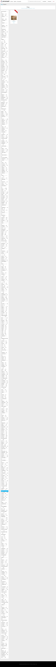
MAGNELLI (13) (4, 417)
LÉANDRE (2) (4, 383)
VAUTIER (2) (4, 625)
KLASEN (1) (3, 347)
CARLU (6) (3, 126)
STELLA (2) (3, 576)
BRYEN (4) (3, 112)
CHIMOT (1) (4, 151)
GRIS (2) (3, 285)
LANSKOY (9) (4, 371)
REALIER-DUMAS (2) (4, 512)
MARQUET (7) (4, 429)
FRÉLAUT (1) (3, 258)
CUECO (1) (3, 183)
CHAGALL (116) (4, 137)
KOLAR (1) (3, 356)
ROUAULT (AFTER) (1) (4, 530)
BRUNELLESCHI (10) (3, 109)
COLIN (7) (3, 166)
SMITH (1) (3, 562)
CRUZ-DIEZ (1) (4, 181)
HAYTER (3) (4, 302)
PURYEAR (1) (4, 497)
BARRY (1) (3, 56)
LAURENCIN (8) (4, 374)
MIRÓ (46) (3, 444)
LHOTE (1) (3, 397)
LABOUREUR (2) (4, 367)
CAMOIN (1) (4, 121)
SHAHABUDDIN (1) (3, 556)
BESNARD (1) (4, 70)
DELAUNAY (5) (4, 197)
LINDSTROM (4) (4, 402)
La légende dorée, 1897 (14, 22)
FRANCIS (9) (3, 256)
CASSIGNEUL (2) (4, 133)
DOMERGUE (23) (4, 216)
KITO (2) (3, 346)
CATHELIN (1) (4, 134)
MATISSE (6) (4, 437)
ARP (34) (3, 42)
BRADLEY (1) (4, 94)
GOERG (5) (4, 276)
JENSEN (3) (3, 328)
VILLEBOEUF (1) (4, 636)
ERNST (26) (3, 234)
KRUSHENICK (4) (4, 361)
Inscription (44, 1)
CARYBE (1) (3, 129)
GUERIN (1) (4, 289)
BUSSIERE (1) (4, 115)
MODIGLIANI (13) (4, 449)
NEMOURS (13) (4, 467)
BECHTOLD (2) (4, 62)
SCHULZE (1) (4, 549)
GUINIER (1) (4, 293)
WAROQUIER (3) (4, 649)
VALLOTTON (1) (4, 616)
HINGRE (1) (3, 311)
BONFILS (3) (4, 84)
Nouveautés (19, 1)
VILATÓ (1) (3, 635)
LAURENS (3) (4, 375)
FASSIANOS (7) (4, 243)
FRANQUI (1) (4, 257)
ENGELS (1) (3, 231)
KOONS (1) (3, 357)
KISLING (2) (4, 343)
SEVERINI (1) (4, 553)
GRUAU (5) (3, 288)
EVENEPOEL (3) (4, 238)
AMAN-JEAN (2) (4, 27)
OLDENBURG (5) (4, 470)
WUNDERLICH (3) (4, 654)
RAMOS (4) (3, 498)
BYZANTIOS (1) (4, 117)
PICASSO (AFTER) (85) (4, 487)
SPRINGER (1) (4, 570)
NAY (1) (4, 465)
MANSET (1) (3, 425)
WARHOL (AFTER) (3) (4, 646)
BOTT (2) (3, 88)
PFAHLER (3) (4, 480)
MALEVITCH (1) (4, 421)
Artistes (11, 1)
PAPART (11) (3, 476)
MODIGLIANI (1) (4, 451)
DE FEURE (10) (4, 192)
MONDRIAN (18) (4, 452)
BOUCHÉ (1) (4, 89)
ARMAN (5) (3, 40)
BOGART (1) (4, 80)
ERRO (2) (4, 235)
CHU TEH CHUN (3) (4, 157)
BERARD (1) (4, 65)
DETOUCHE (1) (4, 201)
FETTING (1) (4, 244)
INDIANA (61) (4, 320)
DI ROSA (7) (4, 203)
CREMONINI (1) (4, 180)
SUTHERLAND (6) (4, 580)
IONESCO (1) (4, 321)
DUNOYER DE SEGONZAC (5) (4, 230)
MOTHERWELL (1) (4, 461)
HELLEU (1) (4, 306)
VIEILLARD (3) (4, 631)
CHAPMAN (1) (4, 144)
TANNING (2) (4, 589)
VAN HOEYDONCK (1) (4, 621)
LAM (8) (3, 370)
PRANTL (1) (3, 496)
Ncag (2, 4)
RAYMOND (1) (4, 510)
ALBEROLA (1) (4, 17)
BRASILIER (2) (4, 102)
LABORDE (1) (4, 365)
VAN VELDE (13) (4, 622)
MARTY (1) (4, 433)
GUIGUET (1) (4, 292)
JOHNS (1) (3, 329)
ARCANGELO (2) (3, 35)
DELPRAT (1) (4, 198)
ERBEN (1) (3, 233)
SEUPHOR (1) (4, 552)
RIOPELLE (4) (4, 521)
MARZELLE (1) (4, 434)
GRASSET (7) (4, 284)
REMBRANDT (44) (4, 517)
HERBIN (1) (4, 307)
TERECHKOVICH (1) (4, 593)
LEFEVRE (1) (4, 384)
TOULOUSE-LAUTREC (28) (4, 603)
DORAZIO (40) (4, 217)
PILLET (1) (3, 489)
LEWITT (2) (3, 396)
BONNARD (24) (4, 85)
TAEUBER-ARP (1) (4, 585)
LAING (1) (3, 369)
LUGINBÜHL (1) (4, 413)
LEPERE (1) (4, 393)
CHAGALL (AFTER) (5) (4, 139)
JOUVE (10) (3, 333)
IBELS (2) (4, 317)
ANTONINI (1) (4, 31)
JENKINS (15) (3, 326)
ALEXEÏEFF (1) (4, 24)
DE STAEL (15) (4, 193)
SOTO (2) (4, 563)
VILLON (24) (4, 639)
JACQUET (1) (4, 324)
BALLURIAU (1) (4, 53)
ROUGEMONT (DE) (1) (4, 533)
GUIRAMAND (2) (4, 294)
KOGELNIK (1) (4, 352)
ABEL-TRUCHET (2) (4, 12)
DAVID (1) (4, 189)
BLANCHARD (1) (4, 76)
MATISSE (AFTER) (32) (4, 439)
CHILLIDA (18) (4, 149)
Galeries (15, 1)
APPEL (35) (3, 33)
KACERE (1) (3, 334)
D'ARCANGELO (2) (4, 186)
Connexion (49, 1)
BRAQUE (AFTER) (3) (4, 101)
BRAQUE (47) (4, 98)
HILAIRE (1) (4, 310)
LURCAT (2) (3, 415)
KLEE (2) (3, 348)
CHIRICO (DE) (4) (4, 153)
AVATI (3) (3, 44)
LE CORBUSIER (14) (4, 378)
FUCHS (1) (3, 266)
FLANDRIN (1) (4, 249)
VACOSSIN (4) (4, 614)
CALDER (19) (4, 119)
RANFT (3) (3, 502)
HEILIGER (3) (4, 303)
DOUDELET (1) (4, 220)
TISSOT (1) (4, 598)
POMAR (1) (3, 493)
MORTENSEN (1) (4, 458)
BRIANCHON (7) (4, 107)
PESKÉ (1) (3, 479)
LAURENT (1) (4, 376)
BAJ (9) (3, 49)
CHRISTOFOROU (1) (4, 156)
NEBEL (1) (3, 466)
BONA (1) (2, 83)
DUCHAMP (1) (4, 226)
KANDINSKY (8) (4, 337)
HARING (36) (4, 297)
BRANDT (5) (4, 96)
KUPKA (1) (3, 362)
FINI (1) (3, 247)
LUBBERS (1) (4, 411)
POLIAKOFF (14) (4, 492)
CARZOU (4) (3, 130)
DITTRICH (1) (4, 210)
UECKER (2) (4, 611)
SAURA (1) (4, 539)
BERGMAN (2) (4, 66)
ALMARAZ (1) (4, 25)
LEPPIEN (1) (3, 394)
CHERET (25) (4, 148)
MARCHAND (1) (4, 426)
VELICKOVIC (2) (4, 627)
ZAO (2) (3, 657)
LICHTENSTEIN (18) (4, 399)
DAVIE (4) (3, 190)
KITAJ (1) (3, 344)
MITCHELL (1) (4, 447)
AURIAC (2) (4, 43)
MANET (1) (4, 424)
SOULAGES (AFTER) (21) (4, 567)
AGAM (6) (3, 15)
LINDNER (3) (4, 401)
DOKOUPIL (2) (4, 213)
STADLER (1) (3, 571)
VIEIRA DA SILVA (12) (4, 634)
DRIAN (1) (4, 224)
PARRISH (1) (4, 478)
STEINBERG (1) (4, 572)
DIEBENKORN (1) (4, 206)
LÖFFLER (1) (4, 403)
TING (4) (3, 594)
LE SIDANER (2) (4, 380)
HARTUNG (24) (4, 298)
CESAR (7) (4, 135)
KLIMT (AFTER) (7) (4, 351)
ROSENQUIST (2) (4, 525)
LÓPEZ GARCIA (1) (3, 407)
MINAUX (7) (4, 443)
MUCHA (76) (4, 462)
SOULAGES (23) (4, 565)
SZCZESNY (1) (3, 581)
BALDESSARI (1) (4, 51)
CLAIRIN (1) (4, 161)
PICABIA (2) (4, 483)
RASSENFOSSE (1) (4, 504)
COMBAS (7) (4, 167)
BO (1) (2, 79)
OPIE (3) (3, 471)
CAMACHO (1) (4, 120)
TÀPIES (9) (3, 590)
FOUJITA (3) (3, 254)
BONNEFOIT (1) (4, 87)
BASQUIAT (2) (4, 58)
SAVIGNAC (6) (4, 541)
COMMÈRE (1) (4, 170)
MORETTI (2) (4, 456)
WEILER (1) (3, 650)
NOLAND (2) (4, 469)
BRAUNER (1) (4, 103)
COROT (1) (4, 176)
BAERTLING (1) (4, 48)
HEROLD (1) (4, 308)
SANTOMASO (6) (3, 535)
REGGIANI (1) (4, 515)
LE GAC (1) (3, 379)
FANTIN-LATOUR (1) (4, 241)
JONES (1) (3, 330)
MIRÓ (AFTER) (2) (4, 446)
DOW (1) (4, 221)
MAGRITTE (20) (4, 419)
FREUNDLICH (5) (4, 260)
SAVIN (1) (3, 543)
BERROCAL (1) (4, 67)
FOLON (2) (4, 252)
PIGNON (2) (4, 488)
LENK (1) (3, 389)
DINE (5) (3, 208)
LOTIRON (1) (4, 410)
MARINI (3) (4, 428)
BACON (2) (4, 47)
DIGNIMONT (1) (4, 207)
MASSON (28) (4, 435)
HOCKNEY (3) (4, 312)
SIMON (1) (4, 558)
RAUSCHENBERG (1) (4, 507)
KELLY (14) (4, 342)
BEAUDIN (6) (4, 61)
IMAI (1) (4, 319)
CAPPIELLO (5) (4, 125)
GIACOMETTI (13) (4, 271)
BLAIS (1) (4, 75)
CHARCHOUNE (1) (4, 147)
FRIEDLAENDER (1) (4, 262)
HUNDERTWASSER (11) (4, 316)
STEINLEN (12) (4, 575)
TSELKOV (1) (4, 607)
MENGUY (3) (4, 442)
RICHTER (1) (4, 520)
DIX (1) (3, 211)
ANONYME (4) (3, 29)
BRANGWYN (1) (4, 97)
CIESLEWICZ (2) (4, 158)
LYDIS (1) (3, 416)
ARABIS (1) (3, 34)
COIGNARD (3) (4, 165)
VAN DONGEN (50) (4, 618)
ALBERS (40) (3, 19)
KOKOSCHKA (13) (4, 354)
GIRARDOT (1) (4, 275)
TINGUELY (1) (4, 595)
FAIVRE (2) (3, 239)
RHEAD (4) (4, 519)
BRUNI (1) (3, 111)
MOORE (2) (3, 453)
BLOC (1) (3, 78)
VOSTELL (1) (3, 643)
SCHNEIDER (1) (4, 548)
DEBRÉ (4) (3, 194)
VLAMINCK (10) (4, 641)
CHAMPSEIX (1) (4, 142)
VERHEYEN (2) (3, 630)
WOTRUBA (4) (4, 653)
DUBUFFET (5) (4, 225)
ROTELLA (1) (4, 526)
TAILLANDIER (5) (4, 586)
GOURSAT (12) (4, 281)
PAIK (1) (3, 474)
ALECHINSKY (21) (4, 21)
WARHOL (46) (4, 644)
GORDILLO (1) (4, 279)
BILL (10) (3, 74)
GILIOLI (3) (3, 272)
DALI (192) (4, 188)
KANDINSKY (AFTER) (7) (4, 339)
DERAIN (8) (3, 199)
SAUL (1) (3, 538)
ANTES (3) (3, 30)
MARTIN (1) (3, 430)
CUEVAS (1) (4, 184)
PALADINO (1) (4, 475)
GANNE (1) (3, 267)
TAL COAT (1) (4, 588)
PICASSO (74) (4, 484)
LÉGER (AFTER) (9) (3, 388)
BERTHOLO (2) (4, 69)
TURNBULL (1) (4, 608)
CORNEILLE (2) (4, 174)
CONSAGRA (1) (4, 171)
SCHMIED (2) (4, 547)
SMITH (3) (3, 561)
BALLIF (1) (3, 52)
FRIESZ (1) (4, 265)
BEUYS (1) (3, 71)
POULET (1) (4, 494)
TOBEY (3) (3, 599)
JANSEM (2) (3, 325)
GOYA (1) (4, 283)
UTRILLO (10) (4, 612)
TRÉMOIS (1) (4, 605)
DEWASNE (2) (4, 202)
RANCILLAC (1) (4, 501)
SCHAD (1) (4, 544)
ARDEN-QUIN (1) (4, 38)
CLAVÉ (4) (3, 162)
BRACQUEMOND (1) (4, 93)
